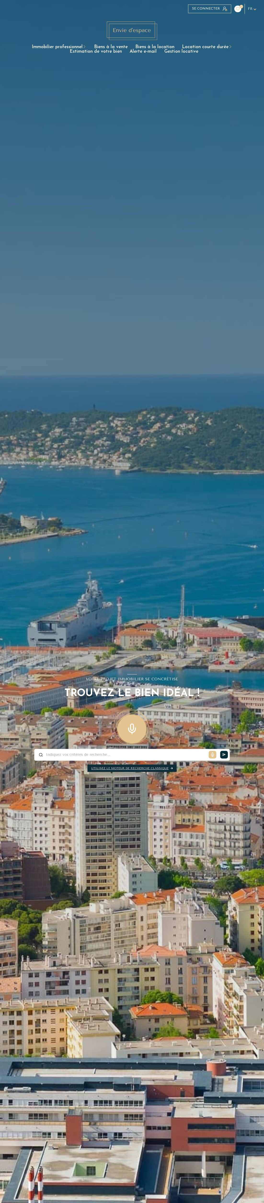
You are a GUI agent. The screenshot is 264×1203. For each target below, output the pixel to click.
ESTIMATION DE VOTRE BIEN (96, 51)
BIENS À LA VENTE (111, 47)
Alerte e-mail (143, 51)
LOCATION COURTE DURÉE (205, 47)
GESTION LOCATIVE (181, 51)
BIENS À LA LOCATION (154, 47)
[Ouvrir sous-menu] (86, 47)
